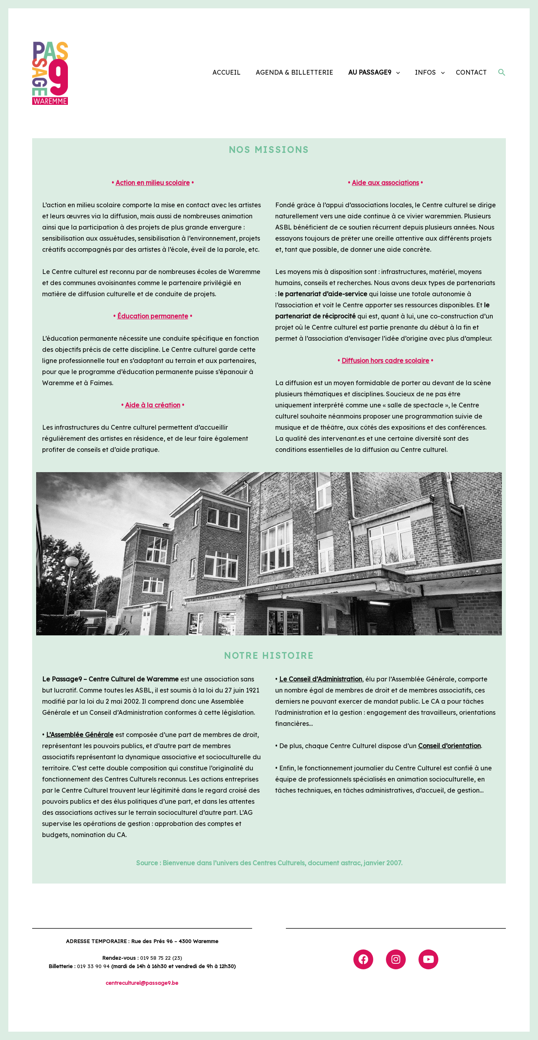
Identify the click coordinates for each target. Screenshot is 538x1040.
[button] (501, 73)
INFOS (425, 72)
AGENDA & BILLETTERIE (294, 72)
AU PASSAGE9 (369, 72)
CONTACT (471, 72)
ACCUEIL (226, 72)
